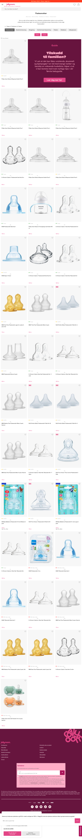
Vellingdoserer (72, 30)
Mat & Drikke (35, 16)
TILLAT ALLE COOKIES (12, 833)
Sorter (44, 34)
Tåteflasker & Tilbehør (44, 16)
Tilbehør (56, 30)
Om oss (2, 759)
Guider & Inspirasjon (5, 752)
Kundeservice (4, 745)
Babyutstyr (28, 16)
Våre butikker (42, 754)
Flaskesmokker (53, 16)
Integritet (42, 752)
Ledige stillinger (4, 757)
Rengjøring (31, 30)
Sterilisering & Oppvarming (44, 30)
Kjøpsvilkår (3, 747)
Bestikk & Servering (21, 30)
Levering (41, 747)
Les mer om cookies (8, 828)
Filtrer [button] (37, 34)
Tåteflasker (63, 30)
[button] (2, 4)
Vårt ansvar (42, 757)
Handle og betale (43, 750)
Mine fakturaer (4, 750)
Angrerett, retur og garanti (45, 745)
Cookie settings (4, 754)
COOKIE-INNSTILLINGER (30, 833)
